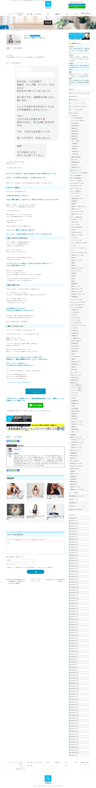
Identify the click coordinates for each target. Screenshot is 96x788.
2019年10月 (73, 722)
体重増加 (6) (74, 202)
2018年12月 (73, 749)
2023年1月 (73, 618)
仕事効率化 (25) (74, 381)
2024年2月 (73, 583)
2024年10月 (73, 562)
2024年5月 (73, 575)
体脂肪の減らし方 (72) (77, 200)
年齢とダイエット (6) (76, 451)
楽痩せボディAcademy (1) (76, 511)
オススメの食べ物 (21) (77, 228)
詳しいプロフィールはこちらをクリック (51, 465)
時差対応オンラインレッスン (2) (78, 507)
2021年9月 (73, 661)
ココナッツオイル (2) (77, 241)
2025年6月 (73, 541)
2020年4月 (73, 706)
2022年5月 (73, 639)
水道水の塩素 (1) (76, 412)
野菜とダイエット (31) (77, 290)
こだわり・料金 (29, 14)
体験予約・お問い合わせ (86, 14)
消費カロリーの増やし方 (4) (78, 207)
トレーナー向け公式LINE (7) (77, 111)
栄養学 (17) (73, 459)
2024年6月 (73, 572)
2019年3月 (73, 741)
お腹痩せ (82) (75, 311)
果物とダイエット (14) (77, 269)
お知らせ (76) (73, 101)
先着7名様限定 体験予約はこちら (77, 4)
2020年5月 (73, 703)
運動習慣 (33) (74, 483)
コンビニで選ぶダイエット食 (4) (79, 244)
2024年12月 (73, 557)
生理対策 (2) (74, 415)
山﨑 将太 (16, 455)
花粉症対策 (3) (75, 430)
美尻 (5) (73, 360)
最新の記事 (21, 447)
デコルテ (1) (74, 316)
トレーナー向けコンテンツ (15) (77, 107)
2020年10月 (73, 690)
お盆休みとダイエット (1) (78, 441)
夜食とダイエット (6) (77, 261)
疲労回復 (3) (74, 417)
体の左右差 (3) (75, 124)
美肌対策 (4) (73, 477)
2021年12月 (73, 653)
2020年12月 (73, 685)
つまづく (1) (74, 394)
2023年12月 (73, 589)
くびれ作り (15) (75, 313)
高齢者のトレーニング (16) (77, 490)
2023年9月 (73, 597)
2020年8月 (73, 695)
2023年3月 (73, 612)
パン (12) (74, 246)
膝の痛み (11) (76, 152)
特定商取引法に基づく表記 (20, 770)
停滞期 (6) (74, 205)
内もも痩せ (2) (75, 347)
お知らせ (66, 766)
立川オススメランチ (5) (76, 467)
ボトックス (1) (74, 373)
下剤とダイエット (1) (76, 376)
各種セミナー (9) (74, 500)
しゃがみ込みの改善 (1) (77, 119)
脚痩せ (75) (74, 368)
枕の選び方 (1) (74, 457)
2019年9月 (73, 725)
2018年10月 (73, 754)
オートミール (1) (76, 226)
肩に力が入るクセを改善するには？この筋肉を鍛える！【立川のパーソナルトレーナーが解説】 (16, 582)
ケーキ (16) (74, 239)
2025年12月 (73, 530)
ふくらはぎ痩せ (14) (76, 324)
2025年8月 (73, 535)
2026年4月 (73, 519)
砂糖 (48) (74, 277)
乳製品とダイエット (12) (77, 256)
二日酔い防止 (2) (75, 379)
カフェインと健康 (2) (77, 389)
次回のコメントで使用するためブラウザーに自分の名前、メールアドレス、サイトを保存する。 (30, 569)
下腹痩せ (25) (75, 337)
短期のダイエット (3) (77, 425)
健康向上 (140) (74, 384)
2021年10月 (73, 658)
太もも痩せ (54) (75, 350)
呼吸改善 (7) (74, 129)
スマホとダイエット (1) (76, 187)
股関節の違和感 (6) (76, 158)
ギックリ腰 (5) (76, 142)
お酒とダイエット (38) (77, 236)
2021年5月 (73, 671)
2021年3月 (73, 676)
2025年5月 (73, 543)
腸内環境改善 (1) (76, 163)
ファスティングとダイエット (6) (79, 254)
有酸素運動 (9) (74, 454)
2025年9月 (73, 532)
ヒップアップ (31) (76, 321)
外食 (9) (73, 259)
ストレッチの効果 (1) (77, 391)
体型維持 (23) (75, 345)
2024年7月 (73, 570)
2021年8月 (73, 663)
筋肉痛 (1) (73, 472)
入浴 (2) (73, 407)
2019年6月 (73, 733)
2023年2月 (73, 615)
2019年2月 (73, 743)
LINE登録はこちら (77, 7)
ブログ (67, 14)
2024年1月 (73, 586)
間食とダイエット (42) (77, 293)
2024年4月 (73, 578)
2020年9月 (73, 693)
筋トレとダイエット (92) (77, 213)
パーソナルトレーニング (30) (77, 303)
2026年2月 (73, 525)
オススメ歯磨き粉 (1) (77, 386)
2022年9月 (73, 629)
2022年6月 (73, 636)
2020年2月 (73, 711)
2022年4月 (73, 642)
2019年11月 (73, 719)
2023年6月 (73, 605)
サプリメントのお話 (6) (76, 182)
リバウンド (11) (75, 197)
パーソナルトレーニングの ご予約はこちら (35, 392)
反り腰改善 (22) (75, 127)
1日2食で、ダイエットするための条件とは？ (54, 581)
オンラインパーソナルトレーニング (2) (79, 94)
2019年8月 (73, 727)
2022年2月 (73, 647)
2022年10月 (73, 626)
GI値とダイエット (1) (76, 171)
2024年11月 (73, 559)
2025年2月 (73, 551)
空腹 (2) (73, 280)
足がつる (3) (74, 166)
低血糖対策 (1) (75, 402)
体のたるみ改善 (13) (76, 342)
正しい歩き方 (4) (75, 462)
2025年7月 (73, 538)
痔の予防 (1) (74, 420)
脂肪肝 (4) (74, 428)
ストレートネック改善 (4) (78, 122)
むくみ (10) (74, 329)
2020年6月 (73, 701)
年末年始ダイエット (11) (77, 443)
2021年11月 (73, 655)
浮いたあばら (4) (76, 358)
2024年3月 (73, 581)
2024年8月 (73, 567)
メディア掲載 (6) (74, 494)
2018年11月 (73, 751)
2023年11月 (73, 591)
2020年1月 (73, 714)
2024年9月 (73, 565)
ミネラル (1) (74, 397)
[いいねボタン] (8, 49)
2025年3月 (73, 549)
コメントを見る (18, 49)
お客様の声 (57, 14)
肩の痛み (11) (76, 147)
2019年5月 (73, 735)
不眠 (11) (74, 399)
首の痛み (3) (75, 155)
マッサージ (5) (75, 194)
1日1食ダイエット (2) (77, 220)
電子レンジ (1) (75, 433)
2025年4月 (73, 546)
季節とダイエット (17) (76, 438)
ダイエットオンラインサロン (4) (78, 104)
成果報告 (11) (73, 504)
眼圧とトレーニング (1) (77, 423)
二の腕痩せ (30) (75, 339)
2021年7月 (73, 666)
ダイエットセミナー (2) (76, 190)
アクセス (76, 14)
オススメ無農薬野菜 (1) (76, 179)
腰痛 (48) (75, 150)
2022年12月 (73, 621)
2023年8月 (73, 599)
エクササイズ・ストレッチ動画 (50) (79, 174)
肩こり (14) (74, 161)
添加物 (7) (74, 274)
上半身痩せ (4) (75, 332)
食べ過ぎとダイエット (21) (78, 295)
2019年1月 (73, 746)
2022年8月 (73, 631)
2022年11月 (73, 623)
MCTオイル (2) (75, 223)
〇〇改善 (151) (74, 117)
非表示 (18, 450)
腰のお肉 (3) (74, 371)
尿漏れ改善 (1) (75, 132)
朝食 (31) (74, 267)
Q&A (48, 14)
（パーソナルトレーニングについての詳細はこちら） (19, 383)
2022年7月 (73, 634)
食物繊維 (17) (75, 298)
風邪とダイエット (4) (77, 215)
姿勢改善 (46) (75, 352)
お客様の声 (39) (74, 97)
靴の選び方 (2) (74, 485)
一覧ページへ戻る (36, 581)
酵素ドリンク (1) (76, 287)
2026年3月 (73, 522)
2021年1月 (73, 682)
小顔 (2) (73, 355)
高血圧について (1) (75, 488)
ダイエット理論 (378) (76, 192)
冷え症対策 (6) (75, 410)
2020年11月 (73, 687)
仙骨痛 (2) (75, 145)
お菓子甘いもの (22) (76, 233)
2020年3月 (73, 709)
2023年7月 (73, 602)
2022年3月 (73, 645)
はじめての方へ (38, 14)
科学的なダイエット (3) (76, 464)
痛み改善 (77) (75, 140)
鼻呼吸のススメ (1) (76, 168)
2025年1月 (73, 554)
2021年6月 (73, 669)
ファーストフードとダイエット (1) (79, 250)
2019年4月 (73, 738)
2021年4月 (73, 674)
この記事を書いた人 (12, 447)
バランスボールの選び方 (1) (77, 306)
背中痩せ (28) (75, 365)
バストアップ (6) (76, 319)
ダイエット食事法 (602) (76, 218)
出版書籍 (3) (73, 436)
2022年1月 (73, 650)
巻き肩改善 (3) (75, 135)
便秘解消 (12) (75, 404)
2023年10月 (73, 594)
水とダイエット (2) (76, 272)
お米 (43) (74, 231)
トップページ (10, 14)
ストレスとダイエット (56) (77, 184)
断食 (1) (73, 264)
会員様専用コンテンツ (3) (76, 497)
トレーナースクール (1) (76, 301)
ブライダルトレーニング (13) (78, 326)
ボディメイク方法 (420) (76, 308)
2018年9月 (73, 757)
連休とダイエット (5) (77, 449)
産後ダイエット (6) (76, 210)
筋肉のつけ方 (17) (75, 470)
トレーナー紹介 (20, 768)
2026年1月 (73, 527)
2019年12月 (73, 717)
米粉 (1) (73, 282)
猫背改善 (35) (75, 137)
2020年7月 (73, 698)
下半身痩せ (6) (75, 334)
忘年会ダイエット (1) (77, 446)
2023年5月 (73, 607)
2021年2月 (73, 679)
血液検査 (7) (73, 480)
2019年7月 (73, 730)
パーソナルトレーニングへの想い (19, 14)
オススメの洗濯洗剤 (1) (76, 177)
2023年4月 (73, 610)
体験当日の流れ (29, 766)
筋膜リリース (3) (75, 475)
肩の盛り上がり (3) (76, 363)
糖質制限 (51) (75, 285)
